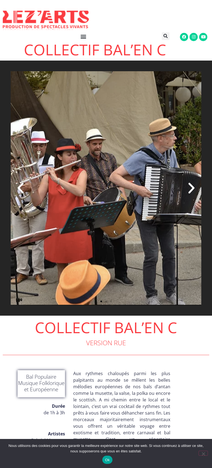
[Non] (203, 453)
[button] (164, 36)
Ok (107, 460)
